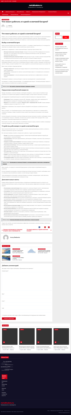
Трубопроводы (5, 14)
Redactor (10, 25)
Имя (3, 294)
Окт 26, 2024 (40, 252)
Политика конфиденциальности (4, 394)
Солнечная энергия (52, 11)
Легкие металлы (20, 11)
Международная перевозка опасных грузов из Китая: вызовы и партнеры (61, 54)
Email (3, 301)
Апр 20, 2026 (6, 349)
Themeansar (21, 411)
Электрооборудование (26, 14)
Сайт (3, 308)
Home (48, 410)
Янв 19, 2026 (15, 252)
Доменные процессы (10, 11)
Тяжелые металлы (14, 14)
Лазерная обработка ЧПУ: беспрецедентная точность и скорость (61, 48)
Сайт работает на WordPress (6, 411)
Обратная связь (67, 410)
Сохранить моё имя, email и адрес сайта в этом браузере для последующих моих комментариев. (24, 315)
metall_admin (21, 252)
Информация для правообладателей (56, 410)
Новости (28, 11)
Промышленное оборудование (39, 11)
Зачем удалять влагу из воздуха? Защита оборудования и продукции (61, 66)
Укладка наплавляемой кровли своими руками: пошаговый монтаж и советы (62, 60)
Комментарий (5, 271)
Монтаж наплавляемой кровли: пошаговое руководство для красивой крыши (62, 71)
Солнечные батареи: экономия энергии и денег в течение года (44, 251)
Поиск (57, 33)
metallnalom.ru (35, 5)
